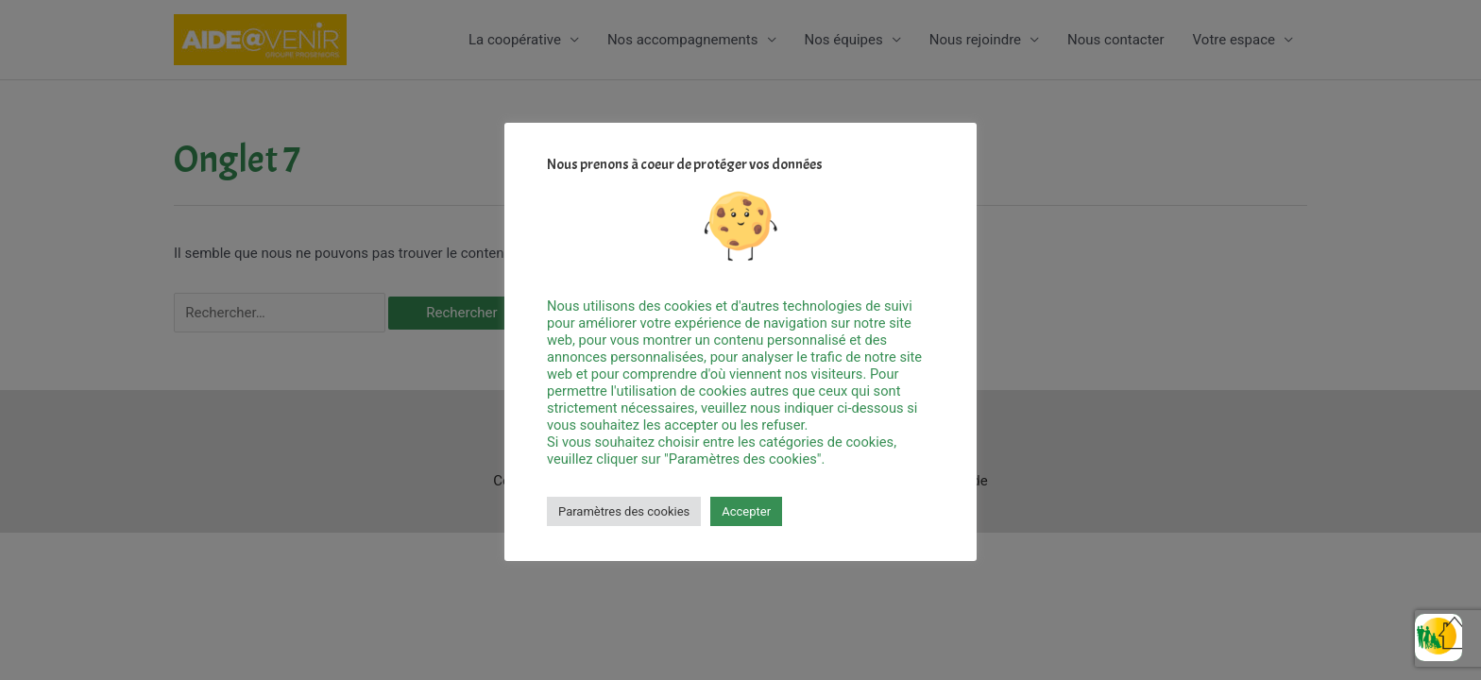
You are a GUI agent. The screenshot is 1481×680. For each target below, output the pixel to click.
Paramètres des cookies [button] (623, 511)
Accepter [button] (746, 511)
